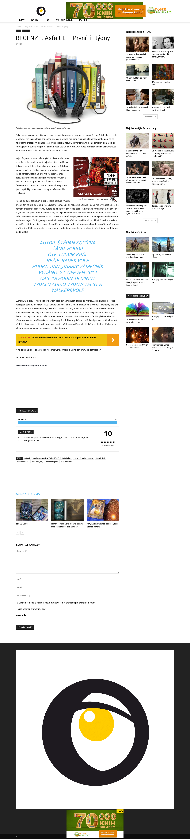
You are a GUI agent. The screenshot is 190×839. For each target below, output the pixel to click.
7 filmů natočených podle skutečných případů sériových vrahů (162, 54)
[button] (170, 20)
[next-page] (22, 533)
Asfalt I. (27, 458)
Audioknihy (66, 458)
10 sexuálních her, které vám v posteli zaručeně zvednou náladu (136, 180)
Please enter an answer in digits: (31, 609)
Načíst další (150, 116)
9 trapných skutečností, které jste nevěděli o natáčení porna (162, 181)
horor (76, 458)
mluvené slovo (22, 461)
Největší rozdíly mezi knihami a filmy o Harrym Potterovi (162, 347)
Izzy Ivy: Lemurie (23, 524)
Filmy (22, 20)
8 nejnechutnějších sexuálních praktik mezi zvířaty (136, 153)
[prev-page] (17, 533)
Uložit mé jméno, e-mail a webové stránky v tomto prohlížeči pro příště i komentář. (57, 603)
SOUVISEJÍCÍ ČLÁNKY (28, 494)
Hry (48, 20)
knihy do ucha (87, 458)
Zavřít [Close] (120, 811)
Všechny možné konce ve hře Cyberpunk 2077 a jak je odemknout (137, 282)
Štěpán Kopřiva (52, 461)
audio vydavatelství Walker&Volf (45, 458)
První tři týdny (37, 461)
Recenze (34, 26)
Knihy (36, 20)
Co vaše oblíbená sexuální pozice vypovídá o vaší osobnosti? (163, 153)
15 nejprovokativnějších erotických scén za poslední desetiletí (136, 57)
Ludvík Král (100, 458)
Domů (18, 26)
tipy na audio (66, 461)
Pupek (84, 20)
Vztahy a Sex (65, 20)
